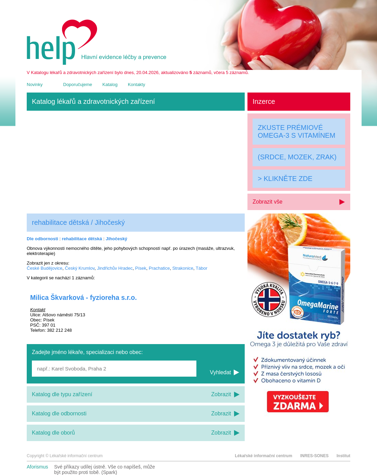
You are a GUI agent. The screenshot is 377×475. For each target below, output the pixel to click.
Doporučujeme (77, 84)
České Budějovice (44, 268)
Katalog (110, 84)
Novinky (34, 84)
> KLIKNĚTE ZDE (285, 178)
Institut (343, 455)
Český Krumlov (79, 268)
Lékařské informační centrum (263, 455)
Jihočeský (116, 238)
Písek (140, 268)
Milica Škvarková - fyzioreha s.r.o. (83, 297)
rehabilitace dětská (82, 238)
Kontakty (136, 84)
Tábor (201, 268)
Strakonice (182, 268)
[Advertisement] (136, 162)
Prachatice (159, 268)
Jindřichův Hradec (115, 268)
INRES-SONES (314, 455)
